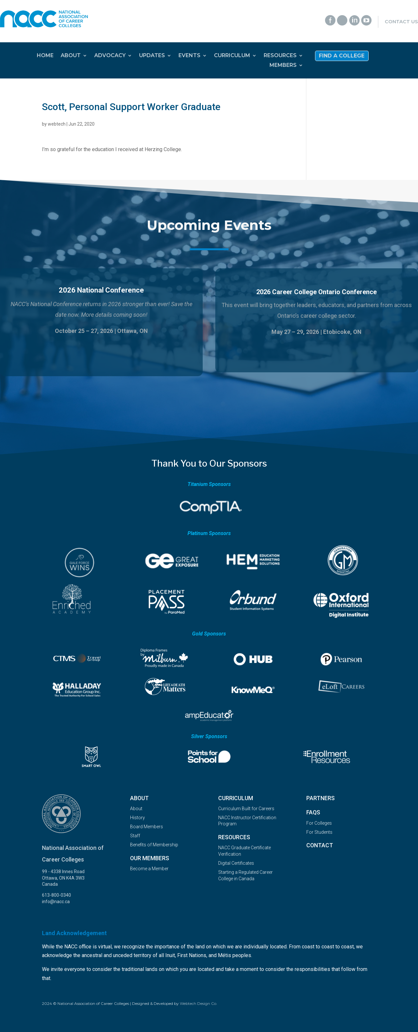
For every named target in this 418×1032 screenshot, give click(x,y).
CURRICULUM (232, 55)
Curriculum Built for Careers (246, 808)
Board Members (146, 826)
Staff (135, 835)
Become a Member (149, 868)
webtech (57, 124)
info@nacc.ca (56, 901)
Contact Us (401, 22)
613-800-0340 (56, 895)
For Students (319, 832)
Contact (319, 845)
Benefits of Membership (154, 844)
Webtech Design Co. (198, 1003)
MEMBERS (283, 65)
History (137, 817)
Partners (320, 798)
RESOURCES (280, 55)
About (139, 798)
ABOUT (71, 55)
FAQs (313, 812)
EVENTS (189, 55)
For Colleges (319, 823)
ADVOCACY (110, 55)
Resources (234, 837)
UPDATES (152, 55)
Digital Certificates (236, 863)
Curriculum (235, 798)
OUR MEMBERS (149, 858)
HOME (45, 55)
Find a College (341, 56)
